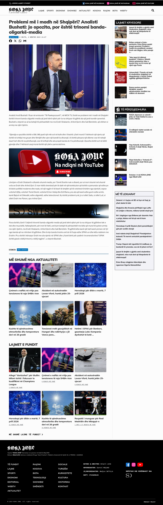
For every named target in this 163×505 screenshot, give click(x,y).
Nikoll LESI (97, 464)
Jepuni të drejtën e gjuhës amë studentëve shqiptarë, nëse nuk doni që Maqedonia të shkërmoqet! (141, 30)
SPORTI (50, 10)
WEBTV (123, 10)
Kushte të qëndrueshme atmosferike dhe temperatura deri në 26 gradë (24, 331)
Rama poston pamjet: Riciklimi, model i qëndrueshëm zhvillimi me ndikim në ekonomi (139, 90)
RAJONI (106, 10)
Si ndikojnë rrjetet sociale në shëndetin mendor (140, 131)
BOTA (115, 10)
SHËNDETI (38, 486)
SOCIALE (62, 464)
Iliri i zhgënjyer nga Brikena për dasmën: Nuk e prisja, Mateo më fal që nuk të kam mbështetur (134, 218)
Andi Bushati (22, 250)
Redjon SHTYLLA (98, 471)
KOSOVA (97, 10)
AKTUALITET (84, 10)
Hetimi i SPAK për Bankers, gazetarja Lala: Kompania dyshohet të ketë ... (88, 331)
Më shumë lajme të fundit (26, 434)
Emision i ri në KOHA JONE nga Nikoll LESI (140, 176)
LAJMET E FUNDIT (23, 344)
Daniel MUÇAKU (96, 468)
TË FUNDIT (13, 464)
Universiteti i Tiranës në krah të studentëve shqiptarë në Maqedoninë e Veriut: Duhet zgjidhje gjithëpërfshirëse (140, 75)
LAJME (41, 10)
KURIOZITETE (65, 473)
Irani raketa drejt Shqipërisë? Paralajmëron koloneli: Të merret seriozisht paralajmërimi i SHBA (134, 236)
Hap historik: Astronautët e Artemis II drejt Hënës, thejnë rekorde (141, 147)
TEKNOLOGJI (39, 477)
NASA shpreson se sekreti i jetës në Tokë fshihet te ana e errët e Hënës (141, 117)
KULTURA (63, 477)
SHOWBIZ (71, 10)
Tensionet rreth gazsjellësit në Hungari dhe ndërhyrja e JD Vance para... (57, 331)
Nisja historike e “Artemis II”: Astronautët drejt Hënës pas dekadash (140, 162)
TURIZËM (63, 468)
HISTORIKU (64, 482)
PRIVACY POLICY (149, 502)
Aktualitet (14, 37)
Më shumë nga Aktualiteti (33, 260)
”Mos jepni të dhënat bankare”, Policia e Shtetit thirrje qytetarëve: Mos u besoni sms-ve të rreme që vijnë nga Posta (140, 61)
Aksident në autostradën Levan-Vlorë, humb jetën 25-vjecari (56, 293)
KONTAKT (63, 486)
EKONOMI (60, 10)
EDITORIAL (13, 482)
